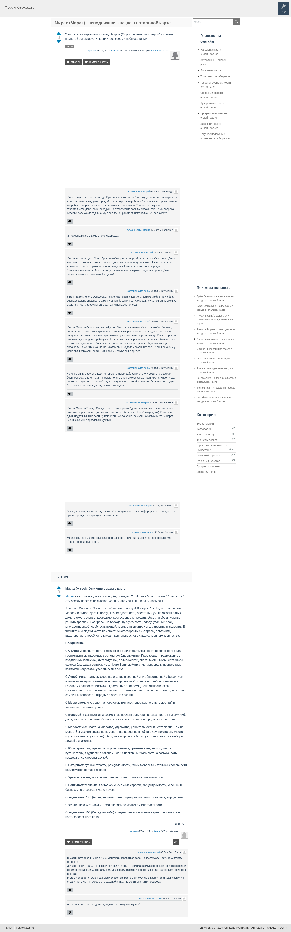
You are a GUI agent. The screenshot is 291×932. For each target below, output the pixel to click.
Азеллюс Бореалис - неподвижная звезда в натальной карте (216, 331)
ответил (134, 831)
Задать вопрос (100, 10)
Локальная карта (210, 70)
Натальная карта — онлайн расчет (212, 51)
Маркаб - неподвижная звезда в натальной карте (214, 350)
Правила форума (25, 928)
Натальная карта (159, 50)
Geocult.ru (229, 928)
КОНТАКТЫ (243, 928)
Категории (82, 10)
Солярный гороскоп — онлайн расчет (213, 94)
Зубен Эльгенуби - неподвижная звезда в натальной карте (215, 307)
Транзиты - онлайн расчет (215, 76)
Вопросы (57, 10)
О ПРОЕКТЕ (257, 928)
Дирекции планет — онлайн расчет (212, 126)
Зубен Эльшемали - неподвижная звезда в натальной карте (215, 298)
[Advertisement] (122, 100)
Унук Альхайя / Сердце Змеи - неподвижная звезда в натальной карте (215, 319)
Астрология (204, 429)
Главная (44, 10)
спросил (91, 50)
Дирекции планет (207, 471)
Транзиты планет (207, 439)
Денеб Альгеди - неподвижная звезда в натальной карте (214, 399)
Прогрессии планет (208, 466)
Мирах (70, 46)
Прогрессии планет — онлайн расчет (213, 115)
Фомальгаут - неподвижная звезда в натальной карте (216, 389)
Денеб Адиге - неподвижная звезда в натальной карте (216, 379)
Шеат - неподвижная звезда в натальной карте (213, 360)
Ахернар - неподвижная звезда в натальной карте (215, 370)
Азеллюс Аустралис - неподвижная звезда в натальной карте (216, 341)
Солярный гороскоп (209, 455)
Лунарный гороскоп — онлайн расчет (213, 105)
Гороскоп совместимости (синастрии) (215, 84)
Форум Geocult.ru (20, 7)
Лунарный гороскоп (208, 460)
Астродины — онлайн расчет (213, 62)
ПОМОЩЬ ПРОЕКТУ (276, 928)
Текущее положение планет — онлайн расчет (215, 136)
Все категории (205, 423)
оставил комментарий (138, 191)
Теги (69, 10)
